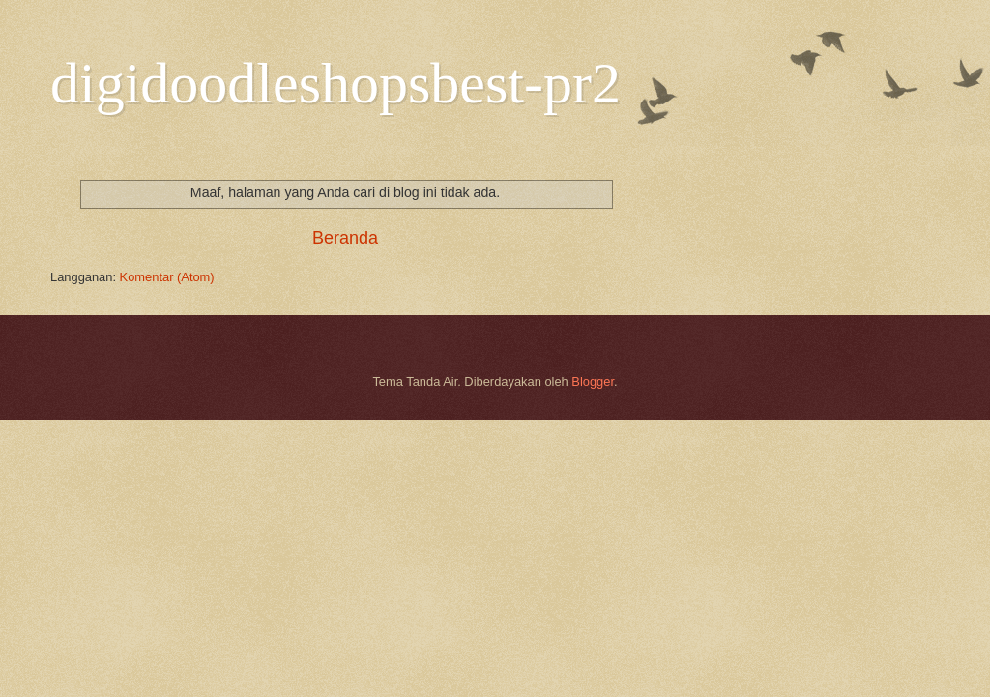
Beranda (345, 237)
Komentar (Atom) (167, 277)
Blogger (592, 381)
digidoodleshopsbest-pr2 (335, 83)
